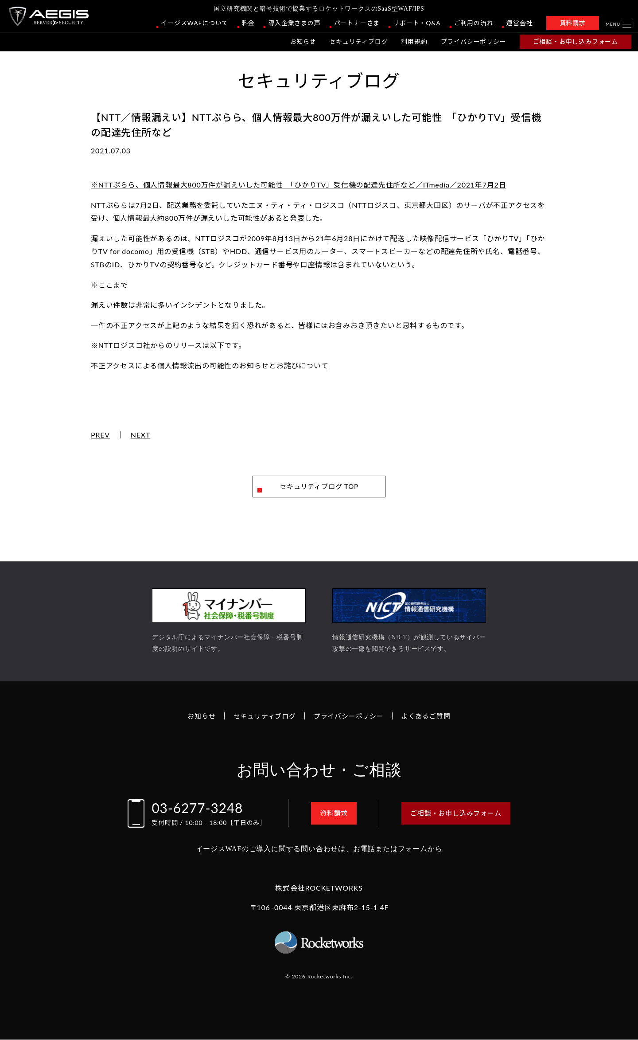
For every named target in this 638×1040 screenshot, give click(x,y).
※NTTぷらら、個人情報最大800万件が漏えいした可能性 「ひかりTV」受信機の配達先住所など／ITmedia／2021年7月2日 (298, 184)
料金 (248, 23)
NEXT (141, 434)
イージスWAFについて (194, 23)
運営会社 (519, 23)
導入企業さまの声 (294, 23)
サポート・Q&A (416, 23)
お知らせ (303, 41)
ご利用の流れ (474, 23)
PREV (100, 434)
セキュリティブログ (358, 41)
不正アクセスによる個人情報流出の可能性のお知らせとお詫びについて (210, 365)
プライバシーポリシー (473, 41)
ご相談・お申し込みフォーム (575, 41)
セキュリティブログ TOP (319, 486)
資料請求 (573, 23)
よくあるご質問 (431, 716)
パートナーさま (357, 23)
